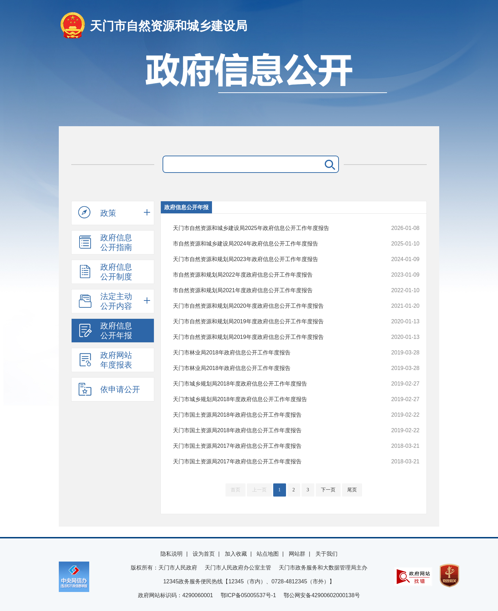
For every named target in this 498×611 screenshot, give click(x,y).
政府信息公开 (249, 85)
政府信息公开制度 (105, 271)
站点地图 (268, 554)
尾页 (352, 489)
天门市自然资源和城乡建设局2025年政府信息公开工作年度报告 (273, 228)
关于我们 (326, 554)
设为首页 (204, 554)
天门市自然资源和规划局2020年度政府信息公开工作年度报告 (273, 306)
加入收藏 (236, 554)
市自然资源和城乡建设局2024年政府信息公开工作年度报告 (273, 244)
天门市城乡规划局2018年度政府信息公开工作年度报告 (273, 384)
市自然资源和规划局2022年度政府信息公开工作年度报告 (273, 275)
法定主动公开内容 (105, 301)
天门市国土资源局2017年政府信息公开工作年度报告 (273, 446)
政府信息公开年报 (105, 330)
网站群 (297, 554)
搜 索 (328, 164)
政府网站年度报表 (105, 360)
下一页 (328, 489)
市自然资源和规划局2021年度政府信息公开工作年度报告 (273, 290)
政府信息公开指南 (105, 242)
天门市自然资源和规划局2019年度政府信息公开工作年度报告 (273, 321)
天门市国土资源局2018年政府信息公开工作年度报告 (273, 415)
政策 (97, 213)
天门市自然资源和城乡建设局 (168, 26)
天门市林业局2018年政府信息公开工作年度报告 (273, 353)
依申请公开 (109, 389)
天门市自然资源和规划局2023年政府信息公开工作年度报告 (273, 259)
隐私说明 (171, 554)
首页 (235, 489)
